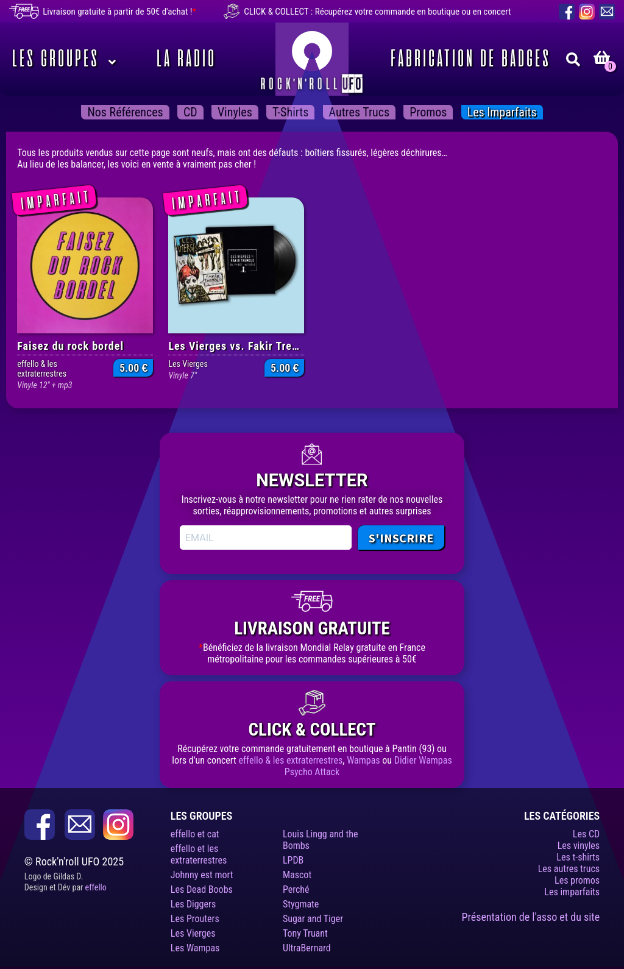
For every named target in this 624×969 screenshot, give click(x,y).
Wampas (363, 760)
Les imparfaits (502, 112)
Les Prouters (195, 919)
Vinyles (235, 112)
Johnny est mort (202, 875)
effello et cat (195, 834)
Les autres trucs (569, 869)
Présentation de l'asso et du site (530, 916)
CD (190, 112)
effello (96, 887)
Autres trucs (359, 112)
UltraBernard (307, 948)
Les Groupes (53, 59)
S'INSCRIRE (401, 537)
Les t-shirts (578, 857)
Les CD (586, 834)
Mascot (297, 875)
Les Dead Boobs (202, 889)
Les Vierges (193, 933)
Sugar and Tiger (313, 919)
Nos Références (125, 112)
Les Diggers (193, 904)
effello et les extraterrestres (199, 854)
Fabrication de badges (468, 59)
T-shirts (290, 112)
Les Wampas (195, 948)
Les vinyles (579, 845)
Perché (296, 889)
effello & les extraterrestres (290, 760)
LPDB (293, 860)
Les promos (577, 880)
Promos (428, 112)
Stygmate (301, 904)
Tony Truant (305, 933)
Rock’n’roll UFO (312, 59)
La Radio (184, 59)
